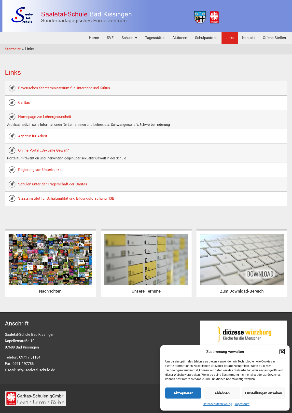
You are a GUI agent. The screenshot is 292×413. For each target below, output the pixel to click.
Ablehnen (222, 393)
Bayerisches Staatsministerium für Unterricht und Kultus (64, 88)
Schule (129, 38)
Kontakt (248, 38)
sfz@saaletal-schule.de (36, 370)
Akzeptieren (183, 393)
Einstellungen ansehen (263, 393)
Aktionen (179, 38)
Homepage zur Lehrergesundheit (44, 117)
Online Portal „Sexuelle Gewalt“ (43, 150)
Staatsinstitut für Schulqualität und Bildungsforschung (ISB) (66, 198)
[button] (282, 351)
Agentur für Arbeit (32, 136)
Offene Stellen (274, 38)
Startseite (13, 49)
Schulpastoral (206, 38)
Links (229, 38)
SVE (110, 38)
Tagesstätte (155, 38)
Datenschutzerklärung (217, 404)
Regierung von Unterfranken (40, 170)
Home (94, 38)
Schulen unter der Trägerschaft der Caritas (52, 184)
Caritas (24, 102)
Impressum (242, 404)
